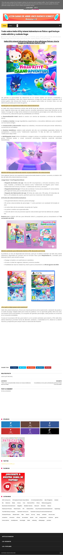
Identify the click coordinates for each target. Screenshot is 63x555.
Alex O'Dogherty (48, 500)
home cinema (5, 520)
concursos (11, 517)
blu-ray (33, 514)
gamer (37, 37)
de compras (25, 517)
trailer (28, 520)
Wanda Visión (16, 514)
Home (4, 25)
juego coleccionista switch (13, 38)
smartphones (14, 520)
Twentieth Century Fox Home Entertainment (41, 511)
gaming (42, 37)
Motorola (43, 506)
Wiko (22, 514)
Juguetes (33, 38)
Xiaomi (27, 514)
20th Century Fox (6, 500)
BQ (3, 503)
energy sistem (42, 517)
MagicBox (19, 506)
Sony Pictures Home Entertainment (44, 509)
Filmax (38, 503)
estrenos (51, 517)
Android (56, 500)
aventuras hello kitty (19, 37)
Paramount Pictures (7, 509)
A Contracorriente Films (36, 500)
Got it (36, 7)
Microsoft (37, 506)
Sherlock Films (30, 509)
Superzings (57, 509)
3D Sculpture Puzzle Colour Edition (21, 500)
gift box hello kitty (48, 37)
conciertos (4, 517)
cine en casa (52, 514)
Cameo (19, 503)
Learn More (29, 7)
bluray (38, 514)
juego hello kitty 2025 (25, 38)
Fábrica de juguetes (46, 503)
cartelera (44, 514)
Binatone (8, 503)
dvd (36, 517)
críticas (18, 517)
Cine (24, 503)
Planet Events (17, 509)
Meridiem (38, 38)
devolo (31, 517)
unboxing (34, 520)
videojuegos (42, 520)
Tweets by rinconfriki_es (7, 464)
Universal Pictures (6, 514)
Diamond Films (30, 503)
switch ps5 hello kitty (45, 38)
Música (49, 506)
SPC (23, 509)
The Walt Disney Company (8, 511)
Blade (13, 503)
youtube (49, 520)
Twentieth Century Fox (22, 511)
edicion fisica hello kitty (29, 37)
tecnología (22, 520)
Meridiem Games (28, 506)
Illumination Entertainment (8, 506)
